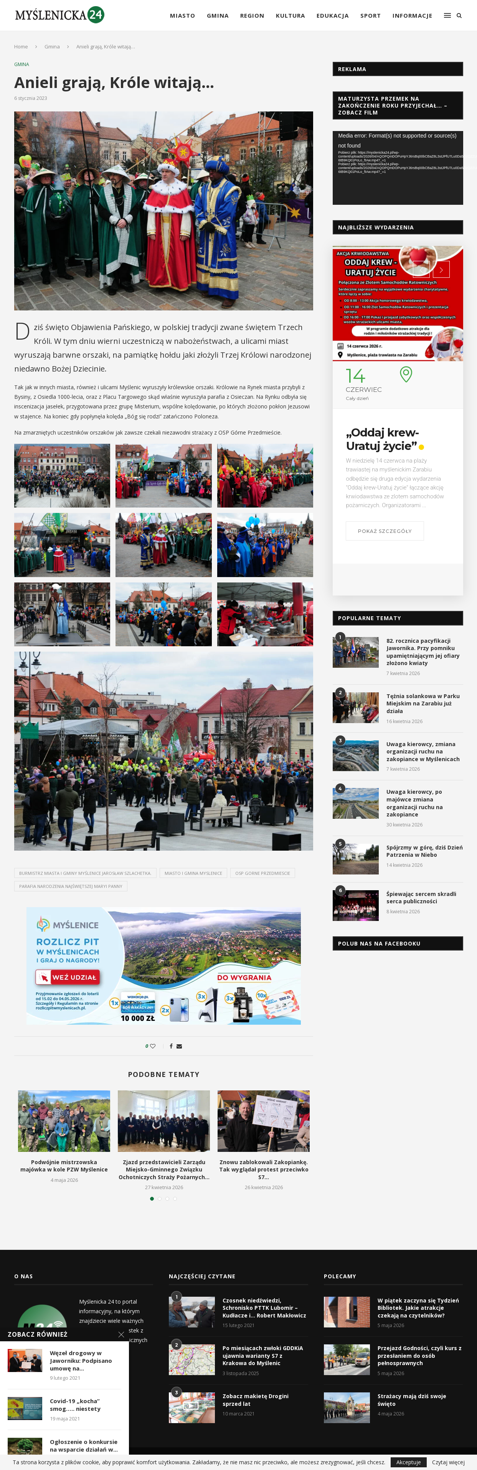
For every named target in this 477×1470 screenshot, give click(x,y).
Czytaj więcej (448, 1462)
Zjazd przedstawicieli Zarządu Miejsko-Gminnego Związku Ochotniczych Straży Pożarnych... (164, 1169)
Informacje (412, 15)
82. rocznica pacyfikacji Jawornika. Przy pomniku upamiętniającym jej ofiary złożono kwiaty (423, 652)
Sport (370, 15)
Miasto (182, 15)
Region (252, 15)
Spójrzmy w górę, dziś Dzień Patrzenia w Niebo (424, 851)
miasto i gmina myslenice (193, 873)
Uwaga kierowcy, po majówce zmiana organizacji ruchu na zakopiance (414, 803)
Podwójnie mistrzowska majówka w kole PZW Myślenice (64, 1165)
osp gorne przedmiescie (262, 873)
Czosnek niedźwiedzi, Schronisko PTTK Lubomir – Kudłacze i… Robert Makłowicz (264, 1308)
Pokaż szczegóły (388, 531)
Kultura (290, 15)
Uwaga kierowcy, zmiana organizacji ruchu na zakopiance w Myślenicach (423, 751)
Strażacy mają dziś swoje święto (412, 1399)
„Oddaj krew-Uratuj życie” (385, 439)
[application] (398, 167)
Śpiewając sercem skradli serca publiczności (421, 897)
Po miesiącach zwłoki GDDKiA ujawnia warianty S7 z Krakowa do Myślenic (263, 1355)
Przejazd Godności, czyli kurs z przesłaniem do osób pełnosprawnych (420, 1355)
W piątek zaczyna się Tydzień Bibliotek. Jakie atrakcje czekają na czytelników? (418, 1308)
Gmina (218, 15)
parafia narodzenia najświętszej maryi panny (70, 886)
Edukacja (333, 15)
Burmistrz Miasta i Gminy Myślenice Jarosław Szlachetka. (85, 873)
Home (21, 46)
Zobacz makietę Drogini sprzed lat (256, 1399)
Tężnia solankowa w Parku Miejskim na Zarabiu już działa (423, 703)
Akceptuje (408, 1462)
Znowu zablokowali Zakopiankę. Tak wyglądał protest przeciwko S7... (264, 1169)
